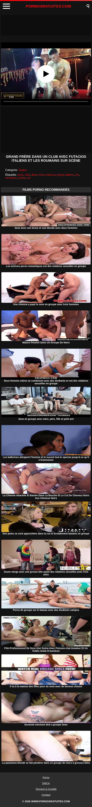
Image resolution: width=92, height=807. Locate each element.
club (27, 174)
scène (21, 177)
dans (34, 174)
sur (29, 177)
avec (20, 174)
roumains (10, 177)
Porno (46, 777)
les (77, 174)
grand (60, 174)
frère (41, 174)
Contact (46, 794)
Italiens (69, 174)
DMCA (46, 783)
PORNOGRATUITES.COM (48, 6)
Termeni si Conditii (46, 789)
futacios (50, 174)
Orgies (23, 170)
